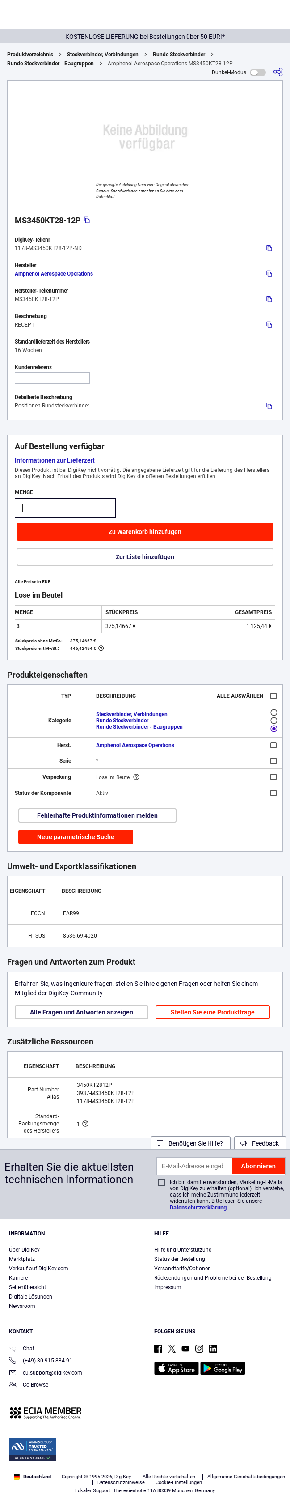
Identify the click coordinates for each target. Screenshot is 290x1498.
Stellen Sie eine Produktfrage (213, 1012)
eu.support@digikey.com (45, 1373)
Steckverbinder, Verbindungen (103, 54)
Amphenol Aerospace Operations (54, 274)
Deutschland (32, 1477)
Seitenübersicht (27, 1287)
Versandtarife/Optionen (182, 1268)
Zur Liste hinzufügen (145, 556)
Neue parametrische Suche (75, 836)
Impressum (167, 1287)
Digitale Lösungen (30, 1297)
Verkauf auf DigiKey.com (38, 1268)
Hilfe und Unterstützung (183, 1250)
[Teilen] (278, 72)
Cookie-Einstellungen (179, 1482)
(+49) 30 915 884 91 (40, 1361)
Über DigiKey (24, 1250)
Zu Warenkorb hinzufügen (145, 531)
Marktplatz (22, 1259)
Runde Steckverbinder (179, 54)
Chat (21, 1349)
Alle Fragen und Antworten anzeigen (81, 1012)
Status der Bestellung (179, 1259)
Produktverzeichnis (30, 54)
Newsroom (22, 1306)
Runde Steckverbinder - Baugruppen (50, 63)
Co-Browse (28, 1385)
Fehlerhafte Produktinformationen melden (97, 815)
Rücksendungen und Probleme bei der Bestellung (213, 1278)
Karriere (18, 1278)
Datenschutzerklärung (198, 1207)
